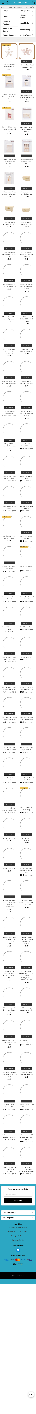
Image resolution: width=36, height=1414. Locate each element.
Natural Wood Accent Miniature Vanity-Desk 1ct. (9, 97)
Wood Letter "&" (26, 722)
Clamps (5, 11)
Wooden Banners (9, 35)
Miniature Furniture (6, 23)
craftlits (18, 1352)
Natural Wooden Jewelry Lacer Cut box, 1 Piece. (9, 270)
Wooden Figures (25, 35)
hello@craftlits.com (18, 1364)
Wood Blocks (24, 23)
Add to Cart (26, 61)
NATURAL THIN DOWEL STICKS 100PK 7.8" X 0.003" (26, 998)
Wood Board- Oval (9, 960)
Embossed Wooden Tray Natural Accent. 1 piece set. (27, 306)
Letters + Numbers (23, 16)
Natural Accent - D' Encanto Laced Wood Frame (27, 1257)
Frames (5, 16)
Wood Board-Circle (9, 926)
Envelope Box (24, 11)
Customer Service (18, 1368)
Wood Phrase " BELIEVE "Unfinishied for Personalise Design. (26, 1293)
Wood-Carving (25, 30)
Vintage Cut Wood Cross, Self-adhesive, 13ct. (9, 484)
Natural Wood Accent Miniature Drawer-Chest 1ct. (27, 130)
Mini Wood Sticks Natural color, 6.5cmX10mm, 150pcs (9, 448)
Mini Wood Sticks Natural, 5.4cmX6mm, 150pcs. (27, 448)
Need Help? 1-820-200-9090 (18, 1360)
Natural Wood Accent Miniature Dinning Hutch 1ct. (27, 166)
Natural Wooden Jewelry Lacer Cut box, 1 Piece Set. (27, 270)
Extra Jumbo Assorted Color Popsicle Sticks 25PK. (9, 1153)
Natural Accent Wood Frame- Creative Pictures (9, 1293)
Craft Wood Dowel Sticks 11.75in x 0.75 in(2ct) (26, 342)
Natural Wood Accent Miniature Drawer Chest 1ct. (9, 166)
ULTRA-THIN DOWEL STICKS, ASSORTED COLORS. (27, 962)
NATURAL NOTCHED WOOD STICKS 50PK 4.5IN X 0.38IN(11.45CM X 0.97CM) (9, 1000)
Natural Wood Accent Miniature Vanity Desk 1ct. (27, 97)
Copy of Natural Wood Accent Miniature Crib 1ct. (9, 129)
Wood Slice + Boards (7, 29)
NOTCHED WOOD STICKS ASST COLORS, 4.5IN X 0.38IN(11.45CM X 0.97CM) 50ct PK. (26, 1079)
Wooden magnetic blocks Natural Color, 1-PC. (9, 1117)
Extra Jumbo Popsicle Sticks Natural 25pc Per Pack (9, 1187)
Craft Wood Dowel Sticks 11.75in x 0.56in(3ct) (9, 378)
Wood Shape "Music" (27, 688)
